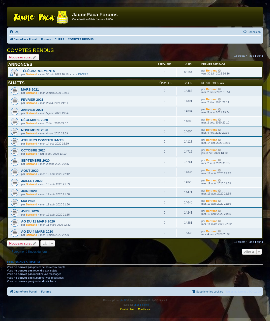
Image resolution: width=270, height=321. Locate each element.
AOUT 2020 (29, 171)
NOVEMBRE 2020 (34, 130)
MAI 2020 (28, 201)
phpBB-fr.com (141, 304)
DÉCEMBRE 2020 (34, 120)
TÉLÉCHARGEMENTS (38, 71)
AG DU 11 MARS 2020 (38, 221)
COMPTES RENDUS (30, 50)
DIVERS (83, 74)
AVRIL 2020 (30, 211)
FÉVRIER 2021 (32, 99)
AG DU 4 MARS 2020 (37, 231)
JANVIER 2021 (32, 110)
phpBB (123, 300)
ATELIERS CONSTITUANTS (42, 140)
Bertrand (31, 74)
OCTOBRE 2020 (33, 150)
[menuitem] (14, 32)
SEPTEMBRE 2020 (35, 160)
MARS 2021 (30, 89)
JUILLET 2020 (32, 181)
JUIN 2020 (29, 191)
